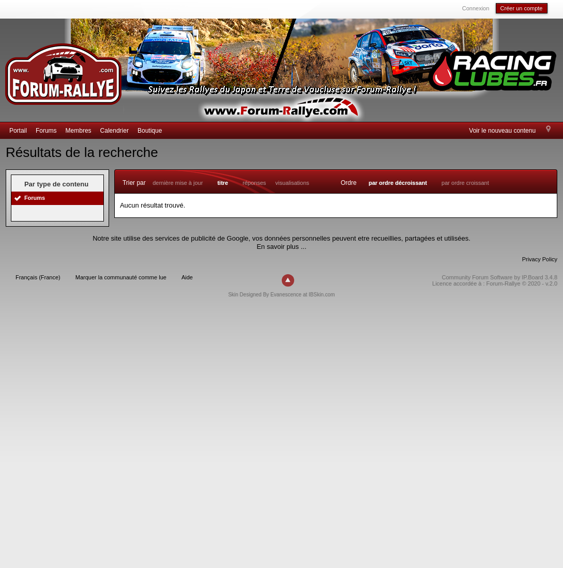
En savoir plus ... (281, 246)
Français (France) (38, 277)
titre (222, 183)
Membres (79, 130)
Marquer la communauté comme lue (120, 277)
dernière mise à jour (178, 183)
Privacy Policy (539, 259)
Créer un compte (521, 8)
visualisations (292, 183)
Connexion (476, 8)
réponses (254, 183)
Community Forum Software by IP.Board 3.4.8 (500, 277)
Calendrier (114, 130)
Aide (187, 277)
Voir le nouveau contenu (502, 130)
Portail (18, 130)
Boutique (150, 130)
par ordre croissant (465, 183)
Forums (46, 130)
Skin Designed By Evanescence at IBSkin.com (281, 294)
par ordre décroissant (398, 183)
